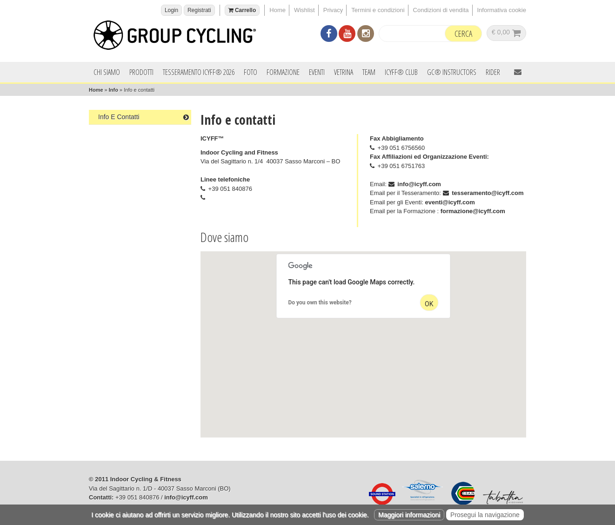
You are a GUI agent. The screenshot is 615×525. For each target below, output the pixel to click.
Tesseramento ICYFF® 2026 (198, 72)
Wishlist (304, 10)
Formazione (283, 72)
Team (368, 72)
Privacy (333, 10)
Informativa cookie (502, 10)
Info (113, 90)
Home (277, 10)
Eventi (317, 72)
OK (429, 304)
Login (171, 10)
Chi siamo (107, 72)
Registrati (199, 10)
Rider (493, 72)
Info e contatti (143, 117)
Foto (250, 72)
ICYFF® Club (401, 72)
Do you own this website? (320, 302)
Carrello (242, 10)
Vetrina (343, 72)
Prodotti (141, 72)
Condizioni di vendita (441, 10)
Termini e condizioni (377, 10)
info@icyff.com (419, 184)
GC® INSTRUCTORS (451, 72)
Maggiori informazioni (409, 514)
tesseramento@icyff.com (487, 192)
